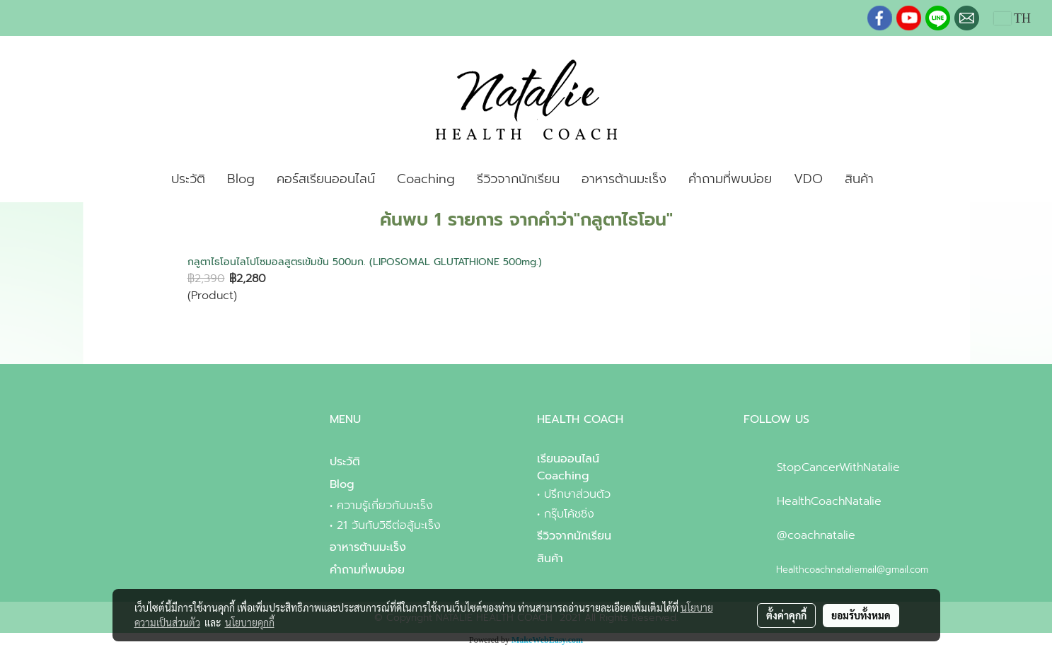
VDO (808, 179)
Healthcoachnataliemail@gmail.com (852, 569)
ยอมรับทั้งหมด (861, 615)
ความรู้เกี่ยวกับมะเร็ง (385, 505)
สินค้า (859, 179)
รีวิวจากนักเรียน (518, 179)
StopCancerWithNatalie (838, 467)
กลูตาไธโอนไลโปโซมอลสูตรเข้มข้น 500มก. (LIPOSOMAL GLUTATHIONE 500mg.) (364, 262)
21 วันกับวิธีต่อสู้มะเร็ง (389, 525)
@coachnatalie (816, 535)
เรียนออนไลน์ (568, 458)
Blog (241, 179)
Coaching (426, 179)
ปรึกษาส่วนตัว (577, 494)
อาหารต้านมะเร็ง (624, 179)
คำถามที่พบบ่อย (730, 179)
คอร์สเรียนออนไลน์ (326, 179)
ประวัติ (188, 179)
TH (1012, 18)
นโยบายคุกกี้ (249, 622)
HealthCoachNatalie (829, 501)
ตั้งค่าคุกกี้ (786, 615)
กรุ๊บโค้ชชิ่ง (569, 514)
